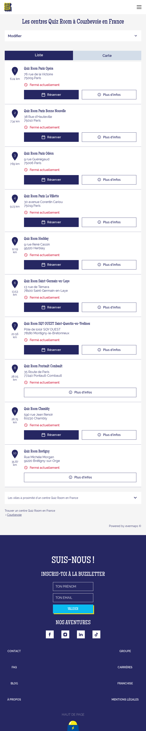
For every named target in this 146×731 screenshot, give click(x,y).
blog (14, 683)
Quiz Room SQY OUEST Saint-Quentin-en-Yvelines (57, 324)
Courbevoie (14, 514)
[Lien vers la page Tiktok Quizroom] (96, 634)
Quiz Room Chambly (37, 409)
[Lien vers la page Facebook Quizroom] (50, 634)
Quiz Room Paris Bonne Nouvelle (45, 111)
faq (14, 667)
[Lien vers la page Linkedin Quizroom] (81, 634)
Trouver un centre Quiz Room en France (30, 510)
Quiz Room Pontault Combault (43, 366)
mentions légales (125, 699)
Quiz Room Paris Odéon (39, 154)
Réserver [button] (51, 95)
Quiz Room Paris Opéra (38, 69)
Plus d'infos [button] (109, 95)
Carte (107, 56)
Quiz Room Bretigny (37, 452)
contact (14, 651)
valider (73, 609)
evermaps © (133, 526)
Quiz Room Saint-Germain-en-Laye (46, 281)
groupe (125, 651)
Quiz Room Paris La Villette (41, 196)
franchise (125, 683)
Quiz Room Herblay (36, 239)
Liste (39, 55)
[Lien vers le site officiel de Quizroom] (8, 7)
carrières (125, 667)
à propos (14, 699)
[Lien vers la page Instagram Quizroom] (65, 634)
